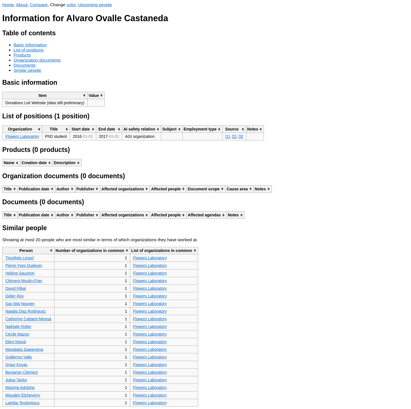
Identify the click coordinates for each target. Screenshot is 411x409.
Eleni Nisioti (15, 342)
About (21, 4)
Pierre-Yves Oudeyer (23, 265)
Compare (39, 4)
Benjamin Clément (21, 372)
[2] (234, 136)
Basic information (30, 44)
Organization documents (37, 60)
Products (22, 55)
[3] (241, 136)
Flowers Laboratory (22, 136)
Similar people (27, 70)
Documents (25, 65)
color (71, 4)
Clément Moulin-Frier (23, 281)
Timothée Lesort (19, 258)
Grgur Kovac (16, 364)
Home (8, 4)
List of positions (28, 49)
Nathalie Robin (18, 326)
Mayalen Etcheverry (22, 395)
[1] (227, 136)
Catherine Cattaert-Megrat (28, 319)
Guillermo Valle (18, 357)
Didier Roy (14, 296)
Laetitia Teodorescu (22, 403)
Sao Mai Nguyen (20, 303)
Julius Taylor (16, 380)
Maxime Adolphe (20, 387)
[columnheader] (45, 95)
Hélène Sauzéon (20, 273)
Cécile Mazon (17, 334)
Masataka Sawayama (24, 349)
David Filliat (15, 288)
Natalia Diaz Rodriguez (25, 311)
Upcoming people (95, 4)
